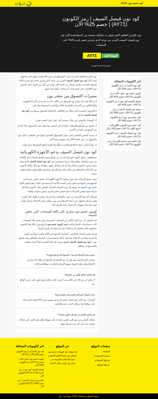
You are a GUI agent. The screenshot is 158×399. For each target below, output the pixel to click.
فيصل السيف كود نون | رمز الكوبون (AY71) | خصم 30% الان (31, 372)
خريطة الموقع (103, 365)
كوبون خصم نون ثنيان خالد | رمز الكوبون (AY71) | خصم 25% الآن (31, 362)
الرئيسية (106, 351)
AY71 (92, 55)
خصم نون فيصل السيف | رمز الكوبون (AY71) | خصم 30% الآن (30, 383)
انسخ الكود (110, 55)
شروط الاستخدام (102, 360)
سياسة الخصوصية (102, 356)
